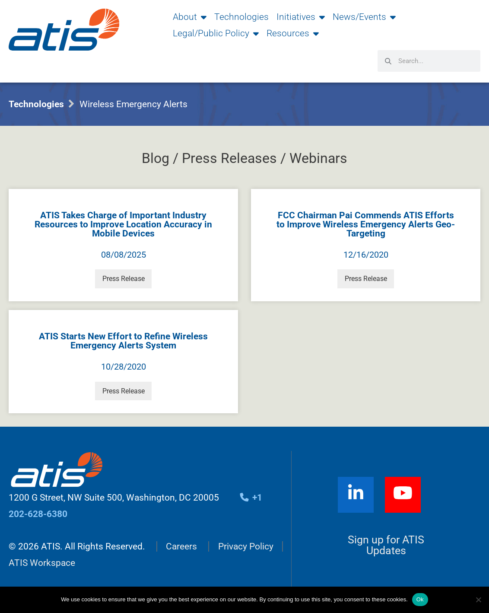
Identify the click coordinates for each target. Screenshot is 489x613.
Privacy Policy (245, 548)
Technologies (241, 17)
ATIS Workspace (42, 565)
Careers (181, 548)
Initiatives (300, 17)
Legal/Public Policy (216, 33)
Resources (293, 33)
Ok (420, 599)
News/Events (364, 17)
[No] (478, 599)
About (189, 17)
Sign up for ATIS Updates (386, 547)
